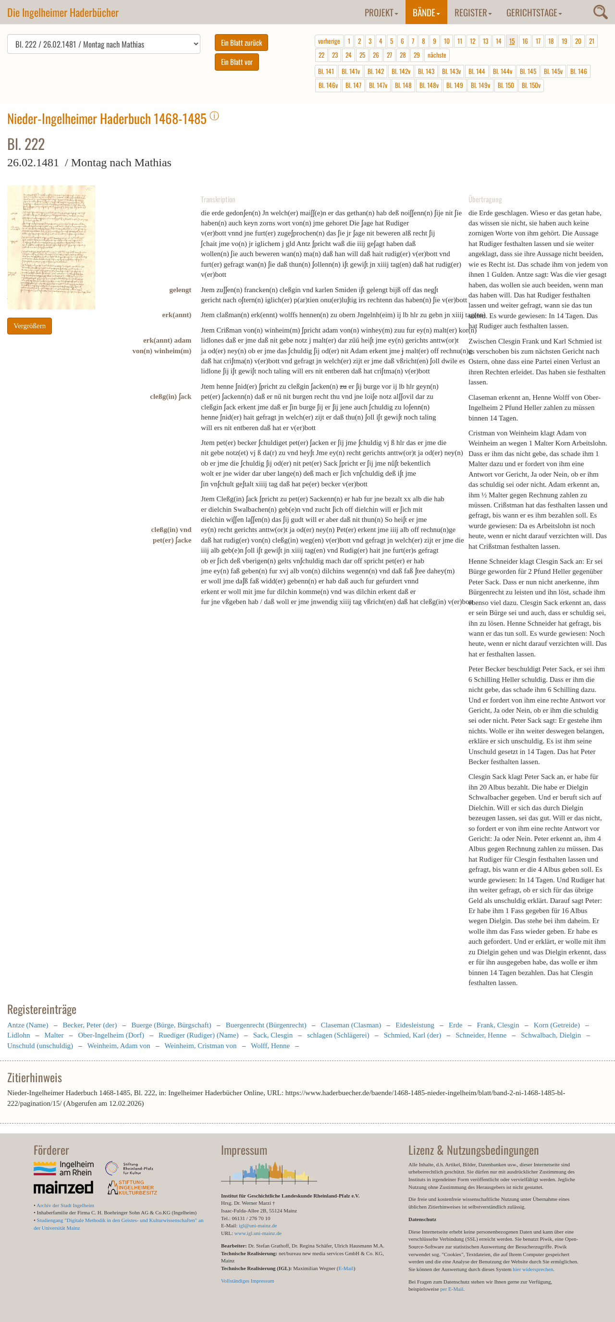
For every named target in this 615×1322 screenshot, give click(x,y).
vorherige (329, 41)
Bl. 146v (328, 85)
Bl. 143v (451, 71)
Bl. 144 (476, 71)
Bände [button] (426, 12)
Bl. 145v (553, 71)
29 (417, 55)
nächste (437, 55)
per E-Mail (451, 1289)
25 (362, 55)
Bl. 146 (578, 71)
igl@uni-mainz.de (258, 1225)
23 (335, 55)
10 (447, 41)
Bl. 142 (376, 71)
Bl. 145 (528, 71)
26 (376, 55)
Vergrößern (29, 326)
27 (389, 55)
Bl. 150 (506, 85)
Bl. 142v (401, 71)
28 (403, 55)
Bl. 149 (454, 85)
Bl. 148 (403, 85)
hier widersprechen (533, 1269)
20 (578, 41)
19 (564, 41)
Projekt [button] (381, 12)
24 (348, 55)
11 (459, 41)
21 (591, 41)
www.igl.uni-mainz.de (258, 1233)
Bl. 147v (378, 85)
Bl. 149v (480, 85)
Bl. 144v (502, 71)
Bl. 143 (426, 71)
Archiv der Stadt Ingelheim (65, 1205)
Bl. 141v (351, 71)
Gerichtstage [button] (534, 12)
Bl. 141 (326, 71)
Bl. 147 (353, 85)
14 (499, 41)
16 (525, 41)
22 (321, 55)
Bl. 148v (429, 85)
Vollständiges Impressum (247, 1281)
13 (485, 41)
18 (551, 41)
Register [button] (473, 12)
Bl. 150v (531, 85)
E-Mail (345, 1268)
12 (472, 41)
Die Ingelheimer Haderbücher (63, 12)
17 (538, 41)
